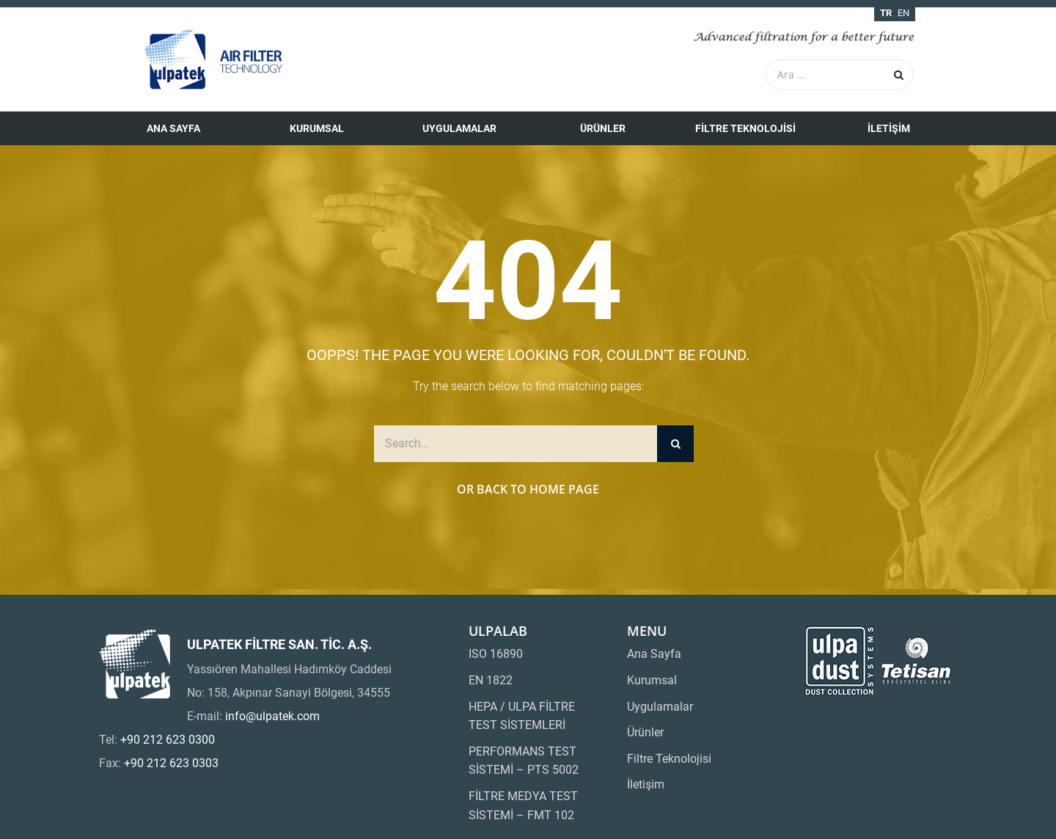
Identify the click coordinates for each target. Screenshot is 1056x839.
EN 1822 (491, 680)
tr (886, 12)
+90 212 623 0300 (167, 740)
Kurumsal (317, 128)
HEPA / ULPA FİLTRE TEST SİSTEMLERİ (522, 716)
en (903, 12)
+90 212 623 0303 (171, 763)
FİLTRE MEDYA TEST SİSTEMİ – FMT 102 (523, 805)
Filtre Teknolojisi (745, 128)
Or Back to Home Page (528, 489)
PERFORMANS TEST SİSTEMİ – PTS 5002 (524, 760)
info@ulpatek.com (272, 716)
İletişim (889, 128)
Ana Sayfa (173, 128)
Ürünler (603, 128)
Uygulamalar (459, 128)
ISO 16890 (496, 654)
